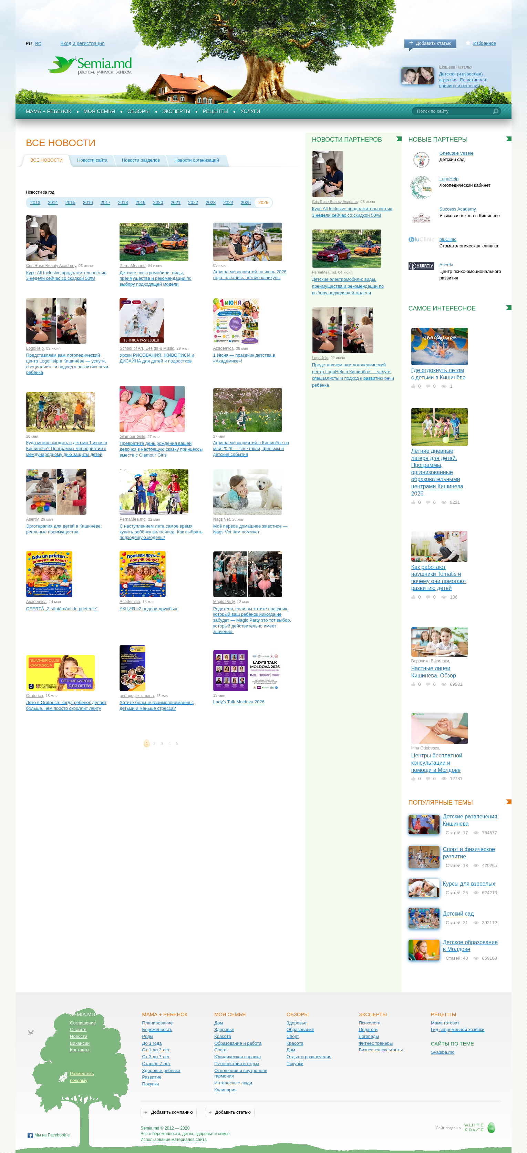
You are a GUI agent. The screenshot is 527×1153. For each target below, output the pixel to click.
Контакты (79, 1049)
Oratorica (34, 695)
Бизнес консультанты (381, 1049)
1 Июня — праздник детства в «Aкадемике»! (244, 358)
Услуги (250, 111)
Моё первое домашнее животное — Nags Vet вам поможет (250, 528)
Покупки (150, 1083)
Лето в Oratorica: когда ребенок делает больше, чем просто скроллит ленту (66, 705)
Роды (147, 1036)
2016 (88, 202)
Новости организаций (196, 160)
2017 (106, 202)
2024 (228, 202)
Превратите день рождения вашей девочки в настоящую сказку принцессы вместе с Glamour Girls (161, 449)
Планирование (157, 1023)
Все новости (46, 160)
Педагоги (368, 1029)
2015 (70, 202)
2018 (123, 202)
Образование (300, 1029)
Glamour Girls (132, 436)
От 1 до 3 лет (156, 1049)
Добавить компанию (171, 1112)
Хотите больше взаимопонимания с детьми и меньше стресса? (157, 705)
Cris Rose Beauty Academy (51, 265)
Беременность (157, 1029)
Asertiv (32, 519)
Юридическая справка (237, 1056)
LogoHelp (35, 348)
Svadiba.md (443, 1052)
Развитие (152, 1077)
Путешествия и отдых (236, 1063)
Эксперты (176, 111)
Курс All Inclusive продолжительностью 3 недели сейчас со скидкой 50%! (66, 275)
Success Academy (458, 209)
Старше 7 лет (156, 1063)
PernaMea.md (132, 265)
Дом (218, 1023)
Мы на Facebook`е (52, 1135)
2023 (211, 202)
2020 (158, 202)
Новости (78, 1036)
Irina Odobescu (425, 748)
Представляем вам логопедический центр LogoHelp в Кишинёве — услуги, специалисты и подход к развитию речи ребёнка (67, 364)
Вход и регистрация (82, 43)
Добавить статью (434, 43)
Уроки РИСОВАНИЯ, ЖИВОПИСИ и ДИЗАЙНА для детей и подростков (157, 358)
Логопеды (369, 1036)
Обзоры (138, 111)
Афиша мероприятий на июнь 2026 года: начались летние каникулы (250, 274)
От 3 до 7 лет (156, 1056)
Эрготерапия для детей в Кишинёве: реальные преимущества (64, 528)
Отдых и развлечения (309, 1056)
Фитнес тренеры (376, 1043)
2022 (193, 202)
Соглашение (83, 1023)
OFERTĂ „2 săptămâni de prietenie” (61, 608)
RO (38, 43)
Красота (222, 1036)
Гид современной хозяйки (457, 1029)
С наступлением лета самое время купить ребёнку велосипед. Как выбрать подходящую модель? (161, 531)
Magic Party (224, 601)
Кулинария (225, 1089)
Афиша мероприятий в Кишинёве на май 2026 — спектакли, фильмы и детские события (251, 448)
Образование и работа (237, 1043)
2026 (263, 202)
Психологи (369, 1023)
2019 (141, 202)
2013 (35, 202)
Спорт (220, 1049)
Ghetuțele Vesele (457, 153)
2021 (175, 202)
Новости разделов (141, 160)
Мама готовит (445, 1023)
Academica (223, 348)
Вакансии (80, 1043)
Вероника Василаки (430, 661)
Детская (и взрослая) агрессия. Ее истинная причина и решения (462, 79)
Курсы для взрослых (469, 884)
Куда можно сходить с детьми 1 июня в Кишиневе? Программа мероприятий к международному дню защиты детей (66, 448)
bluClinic (448, 239)
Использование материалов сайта (174, 1139)
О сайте (78, 1029)
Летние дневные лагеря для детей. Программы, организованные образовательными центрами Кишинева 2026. (437, 472)
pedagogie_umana (137, 695)
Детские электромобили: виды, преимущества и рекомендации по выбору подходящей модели (156, 278)
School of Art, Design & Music (147, 348)
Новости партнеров (347, 139)
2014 (53, 202)
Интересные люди (233, 1082)
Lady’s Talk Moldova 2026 (239, 701)
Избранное (484, 43)
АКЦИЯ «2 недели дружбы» (148, 608)
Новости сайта (92, 160)
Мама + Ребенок (48, 111)
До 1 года (152, 1043)
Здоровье (224, 1029)
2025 (246, 202)
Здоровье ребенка (161, 1070)
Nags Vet (221, 519)
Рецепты (215, 111)
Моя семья (99, 111)
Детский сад (458, 914)
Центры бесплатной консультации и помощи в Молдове (436, 763)
